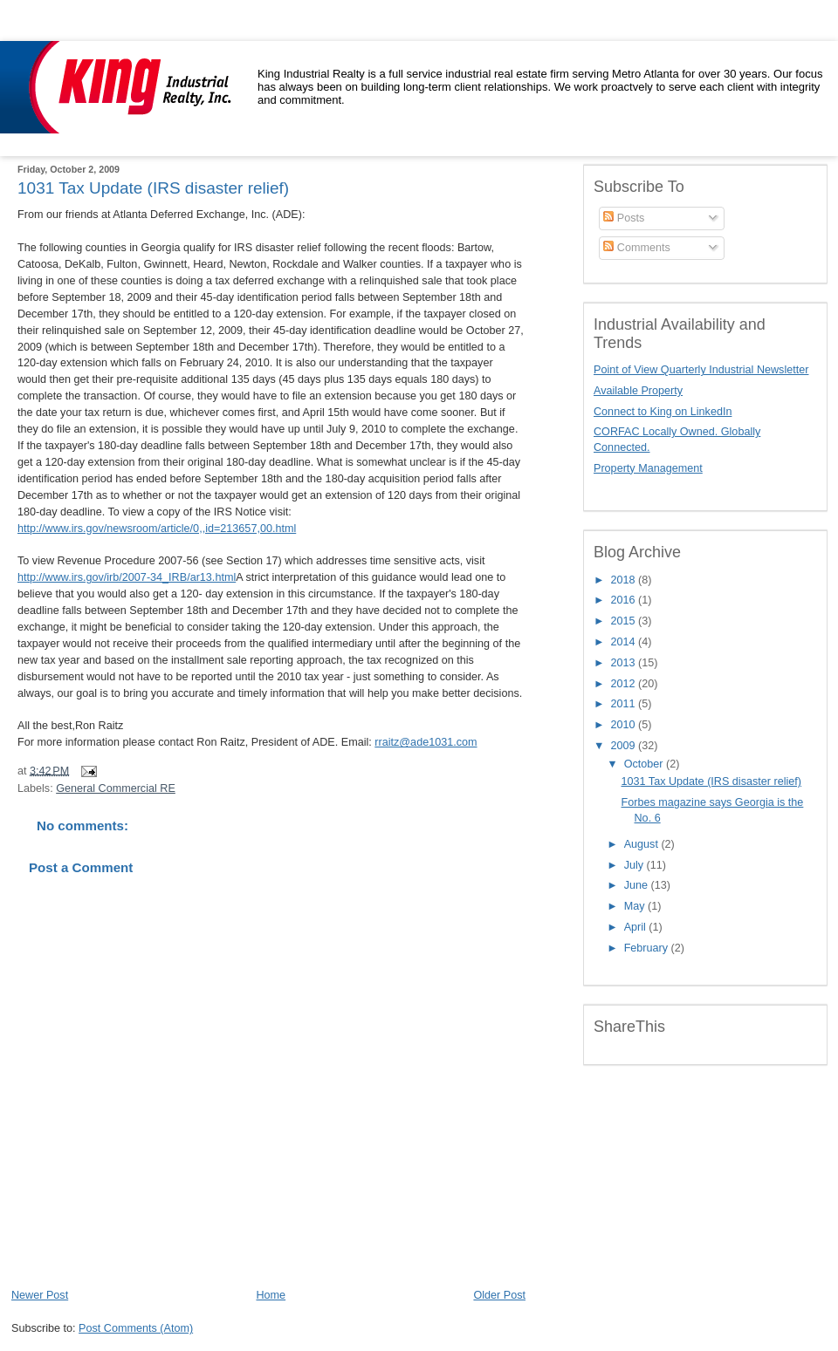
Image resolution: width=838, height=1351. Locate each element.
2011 (625, 704)
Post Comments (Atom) (136, 1328)
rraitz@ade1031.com (425, 742)
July (635, 865)
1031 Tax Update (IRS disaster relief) (153, 188)
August (643, 844)
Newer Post (39, 1295)
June (637, 885)
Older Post (499, 1295)
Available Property (638, 391)
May (636, 906)
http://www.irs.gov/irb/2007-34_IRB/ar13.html (126, 577)
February (647, 948)
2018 (625, 580)
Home (270, 1295)
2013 (625, 663)
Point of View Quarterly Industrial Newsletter (701, 370)
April (636, 927)
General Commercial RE (115, 788)
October (645, 764)
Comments (636, 248)
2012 (625, 684)
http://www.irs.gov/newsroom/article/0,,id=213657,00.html (156, 528)
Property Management (648, 468)
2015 (625, 621)
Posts (623, 218)
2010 (625, 725)
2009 (625, 746)
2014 (625, 642)
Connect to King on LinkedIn (663, 412)
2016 (625, 600)
